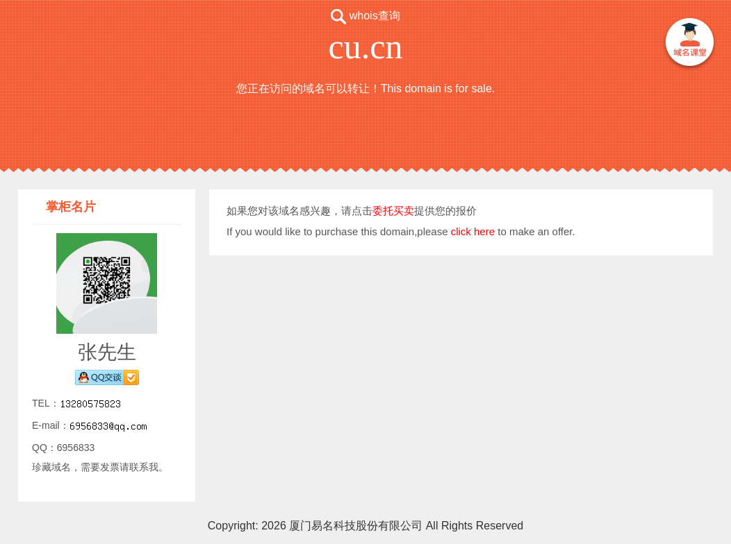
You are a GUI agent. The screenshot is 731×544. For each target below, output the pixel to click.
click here (473, 231)
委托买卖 (393, 210)
